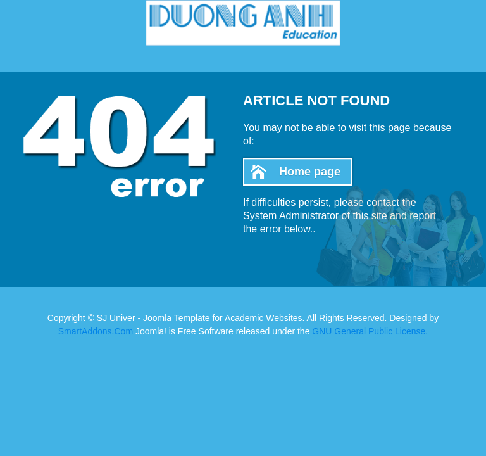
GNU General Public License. (370, 331)
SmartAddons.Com (95, 331)
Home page (309, 171)
